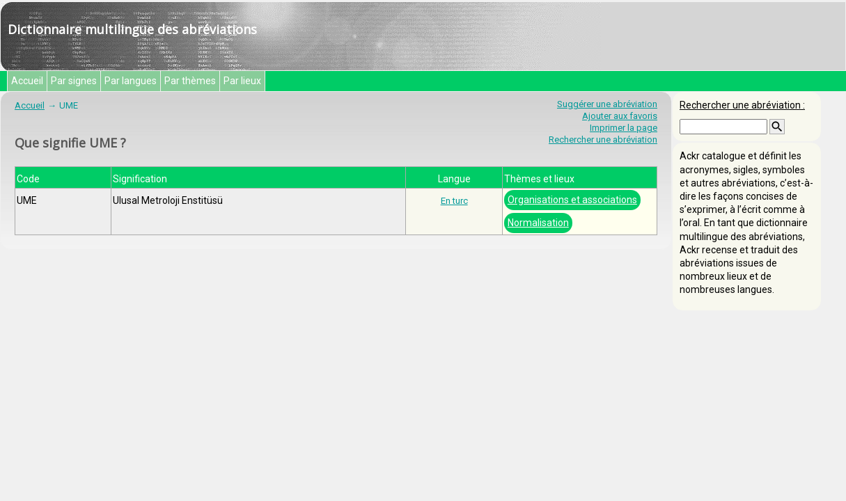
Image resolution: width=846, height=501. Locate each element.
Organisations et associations (572, 199)
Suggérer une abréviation (607, 104)
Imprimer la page (623, 127)
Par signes (74, 80)
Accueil (27, 80)
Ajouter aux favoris (619, 116)
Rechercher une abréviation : (742, 105)
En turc (454, 201)
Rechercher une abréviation (603, 139)
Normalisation (538, 222)
